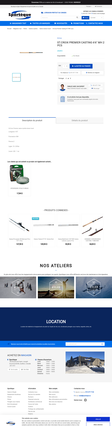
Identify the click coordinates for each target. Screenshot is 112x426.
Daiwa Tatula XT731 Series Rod (44, 239)
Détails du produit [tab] (80, 120)
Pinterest (70, 79)
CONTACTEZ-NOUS (95, 23)
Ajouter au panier (81, 66)
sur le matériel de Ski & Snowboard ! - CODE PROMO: (56, 2)
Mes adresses (53, 397)
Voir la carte (14, 369)
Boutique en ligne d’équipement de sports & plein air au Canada (27, 6)
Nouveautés (61, 23)
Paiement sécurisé (33, 399)
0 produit (97, 17)
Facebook (85, 400)
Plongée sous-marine (13, 402)
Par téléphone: (69, 72)
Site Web (26, 369)
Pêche (9, 399)
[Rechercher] (60, 17)
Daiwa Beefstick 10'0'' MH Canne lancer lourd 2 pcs (68, 240)
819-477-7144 (87, 13)
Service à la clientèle (34, 394)
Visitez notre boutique (99, 13)
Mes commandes (54, 392)
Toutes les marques (41, 23)
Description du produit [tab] (32, 120)
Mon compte (53, 388)
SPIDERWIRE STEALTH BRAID (19, 188)
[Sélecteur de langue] (89, 6)
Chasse (9, 397)
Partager (66, 79)
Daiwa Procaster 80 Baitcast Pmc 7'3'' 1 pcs (19, 240)
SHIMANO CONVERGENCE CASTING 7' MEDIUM (93, 240)
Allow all (98, 408)
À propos (30, 397)
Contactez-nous (32, 392)
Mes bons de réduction (55, 402)
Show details (87, 422)
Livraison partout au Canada (55, 12)
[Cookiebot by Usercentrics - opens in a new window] (10, 422)
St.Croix (59, 38)
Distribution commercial (35, 402)
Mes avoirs (52, 394)
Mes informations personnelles (58, 399)
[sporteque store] (85, 363)
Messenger (96, 88)
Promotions (78, 23)
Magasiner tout (19, 23)
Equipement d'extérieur (14, 394)
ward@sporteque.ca (85, 396)
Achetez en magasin (92, 72)
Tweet (68, 79)
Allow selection (98, 413)
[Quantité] (64, 66)
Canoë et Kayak (11, 392)
